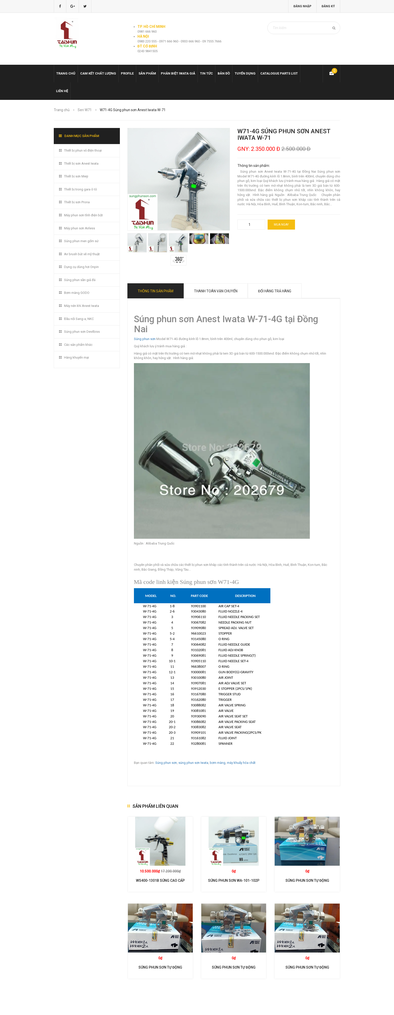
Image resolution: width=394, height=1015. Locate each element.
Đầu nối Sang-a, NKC (79, 319)
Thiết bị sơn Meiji (76, 176)
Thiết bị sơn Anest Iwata (81, 163)
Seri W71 (85, 110)
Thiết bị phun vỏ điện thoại (83, 150)
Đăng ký (328, 6)
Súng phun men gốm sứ (81, 241)
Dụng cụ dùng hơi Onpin (81, 267)
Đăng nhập (302, 6)
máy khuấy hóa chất (241, 763)
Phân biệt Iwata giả (178, 73)
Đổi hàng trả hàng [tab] (274, 291)
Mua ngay (281, 224)
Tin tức (206, 73)
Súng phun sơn (145, 339)
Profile (127, 73)
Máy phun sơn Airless (79, 228)
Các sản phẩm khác (78, 345)
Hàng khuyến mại (76, 357)
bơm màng (217, 763)
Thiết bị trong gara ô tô (80, 189)
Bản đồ (224, 73)
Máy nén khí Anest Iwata (81, 306)
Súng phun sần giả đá (79, 280)
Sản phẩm (147, 73)
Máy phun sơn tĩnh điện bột (83, 215)
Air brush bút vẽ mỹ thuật (82, 254)
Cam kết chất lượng (98, 73)
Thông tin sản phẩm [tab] (155, 291)
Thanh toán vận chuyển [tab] (215, 291)
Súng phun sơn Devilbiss (82, 331)
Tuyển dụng (245, 73)
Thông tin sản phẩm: (253, 166)
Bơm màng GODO (76, 293)
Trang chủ (65, 73)
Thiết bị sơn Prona (77, 202)
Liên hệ (62, 91)
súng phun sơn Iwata (193, 763)
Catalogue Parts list (279, 73)
